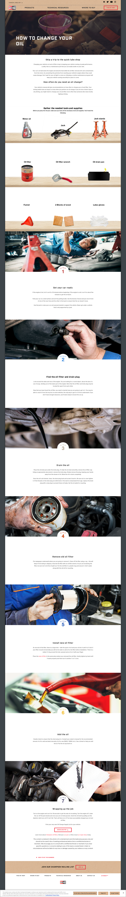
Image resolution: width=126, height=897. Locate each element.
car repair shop (82, 835)
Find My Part (111, 7)
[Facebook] (104, 2)
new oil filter (42, 656)
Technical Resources (58, 8)
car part (66, 835)
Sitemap (104, 875)
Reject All (103, 893)
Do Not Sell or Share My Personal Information (85, 893)
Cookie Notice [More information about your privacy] (48, 895)
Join (79, 867)
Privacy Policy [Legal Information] (56, 895)
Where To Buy (88, 8)
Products (29, 8)
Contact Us (91, 875)
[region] (63, 893)
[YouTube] (111, 2)
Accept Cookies (115, 893)
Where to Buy (34, 875)
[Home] (13, 8)
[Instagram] (115, 2)
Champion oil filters (52, 835)
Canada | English (15, 3)
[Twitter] (108, 2)
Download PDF (62, 829)
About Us (79, 875)
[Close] (123, 893)
